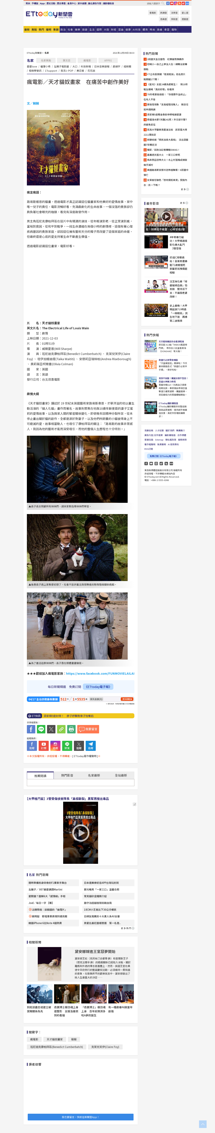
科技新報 (86, 66)
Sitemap (159, 439)
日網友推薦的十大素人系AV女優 (102, 916)
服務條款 (182, 439)
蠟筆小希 (45, 66)
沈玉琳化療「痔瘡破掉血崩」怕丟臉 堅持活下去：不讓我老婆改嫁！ (178, 289)
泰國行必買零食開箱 (168, 359)
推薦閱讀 (40, 776)
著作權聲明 (149, 444)
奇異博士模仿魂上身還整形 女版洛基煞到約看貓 (66, 1011)
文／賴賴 (33, 103)
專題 (56, 29)
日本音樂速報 (101, 66)
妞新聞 (127, 66)
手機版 (35, 3)
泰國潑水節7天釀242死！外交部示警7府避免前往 (165, 122)
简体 (28, 3)
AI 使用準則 (173, 444)
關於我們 (170, 430)
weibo (183, 3)
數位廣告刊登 (94, 3)
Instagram (156, 463)
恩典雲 (163, 19)
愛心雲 (185, 12)
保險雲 (174, 19)
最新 (27, 29)
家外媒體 (82, 3)
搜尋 (163, 3)
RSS (179, 3)
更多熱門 (127, 928)
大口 (74, 66)
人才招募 (159, 430)
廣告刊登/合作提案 (153, 435)
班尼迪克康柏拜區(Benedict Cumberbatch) (56, 1047)
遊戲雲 (185, 19)
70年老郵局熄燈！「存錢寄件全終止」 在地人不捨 (165, 97)
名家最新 (94, 775)
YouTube (172, 3)
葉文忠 (66, 60)
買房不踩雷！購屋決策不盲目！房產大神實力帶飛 (173, 380)
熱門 (41, 29)
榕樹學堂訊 (35, 70)
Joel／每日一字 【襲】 (41, 903)
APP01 (108, 60)
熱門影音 (67, 775)
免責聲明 (161, 444)
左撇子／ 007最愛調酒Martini (45, 889)
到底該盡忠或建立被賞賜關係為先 (39, 1009)
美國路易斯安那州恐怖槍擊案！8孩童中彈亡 (166, 172)
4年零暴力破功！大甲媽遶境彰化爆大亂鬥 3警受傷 (178, 242)
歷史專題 (61, 3)
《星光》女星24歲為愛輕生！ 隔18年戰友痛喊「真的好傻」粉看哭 (166, 87)
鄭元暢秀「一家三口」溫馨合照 (101, 889)
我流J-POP (67, 70)
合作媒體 (181, 435)
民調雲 (163, 12)
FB (168, 3)
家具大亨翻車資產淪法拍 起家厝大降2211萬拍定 (165, 132)
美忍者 (80, 70)
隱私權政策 (170, 439)
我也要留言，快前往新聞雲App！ (80, 1117)
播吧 (48, 29)
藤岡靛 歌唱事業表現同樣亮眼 (49, 916)
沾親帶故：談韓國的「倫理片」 (49, 909)
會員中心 (71, 3)
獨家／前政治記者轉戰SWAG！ (164, 149)
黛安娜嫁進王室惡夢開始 (95, 951)
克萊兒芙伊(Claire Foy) (105, 1047)
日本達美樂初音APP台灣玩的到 (101, 882)
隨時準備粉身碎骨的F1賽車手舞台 (48, 882)
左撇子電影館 (61, 66)
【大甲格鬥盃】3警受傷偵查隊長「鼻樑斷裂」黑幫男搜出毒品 (67, 798)
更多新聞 (126, 699)
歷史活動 (51, 3)
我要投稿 (148, 430)
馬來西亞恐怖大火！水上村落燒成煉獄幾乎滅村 (165, 162)
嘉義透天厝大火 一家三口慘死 (163, 154)
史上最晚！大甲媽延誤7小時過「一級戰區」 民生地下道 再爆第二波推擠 (179, 313)
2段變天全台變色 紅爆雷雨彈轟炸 (165, 59)
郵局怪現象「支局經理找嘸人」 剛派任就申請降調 (166, 107)
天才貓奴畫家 (55, 1039)
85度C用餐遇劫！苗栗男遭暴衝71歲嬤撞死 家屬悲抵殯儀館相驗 (179, 265)
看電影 (152, 12)
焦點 (34, 29)
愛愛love (32, 66)
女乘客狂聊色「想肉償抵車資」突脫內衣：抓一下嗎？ (165, 182)
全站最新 (121, 775)
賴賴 (74, 1039)
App (42, 3)
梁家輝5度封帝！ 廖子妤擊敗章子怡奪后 (69, 716)
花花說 (91, 70)
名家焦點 (46, 60)
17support (51, 70)
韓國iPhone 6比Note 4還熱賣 (45, 923)
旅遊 (85, 29)
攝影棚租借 (108, 3)
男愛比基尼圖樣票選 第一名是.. (102, 923)
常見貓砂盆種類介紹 (95, 896)
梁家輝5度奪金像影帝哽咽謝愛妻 (164, 114)
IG (175, 3)
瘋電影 (87, 60)
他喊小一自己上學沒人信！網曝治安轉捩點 (165, 66)
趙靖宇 (116, 66)
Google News (187, 3)
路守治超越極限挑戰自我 (98, 903)
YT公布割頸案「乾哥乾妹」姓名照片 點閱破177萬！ (166, 77)
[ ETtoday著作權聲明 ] (85, 756)
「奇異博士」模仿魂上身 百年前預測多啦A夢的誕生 (93, 1011)
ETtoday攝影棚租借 (168, 403)
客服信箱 (148, 439)
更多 (185, 189)
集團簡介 (180, 430)
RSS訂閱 (148, 448)
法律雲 (174, 12)
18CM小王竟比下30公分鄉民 (100, 909)
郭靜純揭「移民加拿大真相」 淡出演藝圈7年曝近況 (166, 142)
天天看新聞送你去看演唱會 (171, 341)
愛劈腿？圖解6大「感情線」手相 (47, 896)
